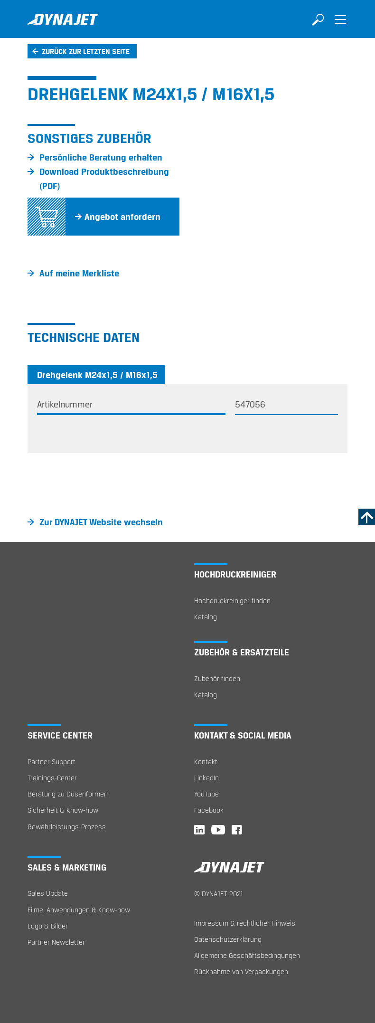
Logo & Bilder (48, 926)
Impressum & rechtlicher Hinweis (244, 923)
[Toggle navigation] (340, 26)
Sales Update (48, 893)
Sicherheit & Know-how (63, 810)
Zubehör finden (217, 678)
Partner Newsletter (56, 942)
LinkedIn (206, 778)
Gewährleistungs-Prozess (67, 827)
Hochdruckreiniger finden (232, 601)
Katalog (205, 617)
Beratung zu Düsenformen (68, 794)
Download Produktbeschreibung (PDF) (104, 178)
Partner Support (51, 762)
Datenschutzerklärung (228, 939)
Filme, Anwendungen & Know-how (79, 910)
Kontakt (205, 762)
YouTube (206, 794)
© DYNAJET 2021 (218, 894)
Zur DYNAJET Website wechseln (101, 522)
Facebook (209, 810)
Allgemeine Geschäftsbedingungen (247, 955)
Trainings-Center (52, 778)
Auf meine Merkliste (79, 273)
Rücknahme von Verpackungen (241, 971)
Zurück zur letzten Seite (86, 51)
